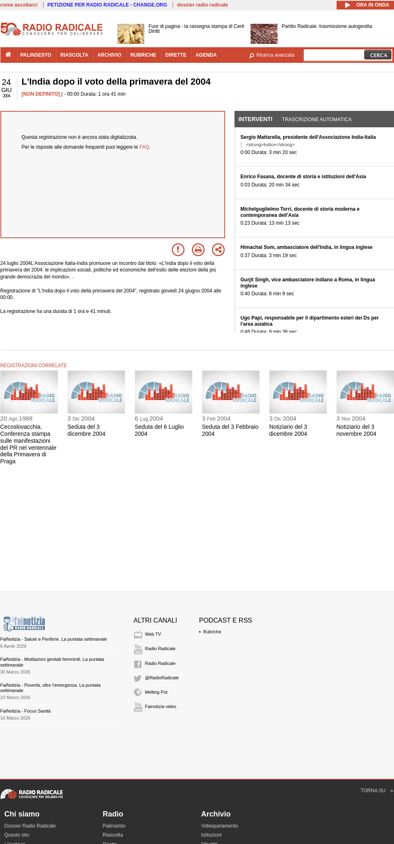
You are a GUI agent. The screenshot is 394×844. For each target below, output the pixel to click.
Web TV (153, 634)
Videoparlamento (220, 826)
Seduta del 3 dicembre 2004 (87, 430)
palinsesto (36, 55)
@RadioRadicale (162, 677)
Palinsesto (114, 826)
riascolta (74, 55)
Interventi (256, 119)
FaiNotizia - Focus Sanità (25, 710)
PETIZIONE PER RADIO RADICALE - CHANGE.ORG (107, 5)
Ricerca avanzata (276, 55)
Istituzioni (211, 835)
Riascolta (113, 835)
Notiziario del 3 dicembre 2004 (288, 430)
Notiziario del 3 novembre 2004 (356, 430)
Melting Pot (156, 692)
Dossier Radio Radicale (30, 826)
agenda (206, 55)
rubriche (143, 55)
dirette (175, 55)
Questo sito (17, 835)
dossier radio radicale (202, 5)
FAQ (144, 147)
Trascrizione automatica (317, 119)
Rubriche (212, 631)
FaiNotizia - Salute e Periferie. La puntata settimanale (53, 639)
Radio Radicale (160, 648)
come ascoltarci (19, 5)
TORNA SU (372, 790)
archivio (109, 55)
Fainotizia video (160, 706)
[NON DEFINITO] (41, 94)
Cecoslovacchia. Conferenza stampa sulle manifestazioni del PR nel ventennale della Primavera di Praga (28, 444)
